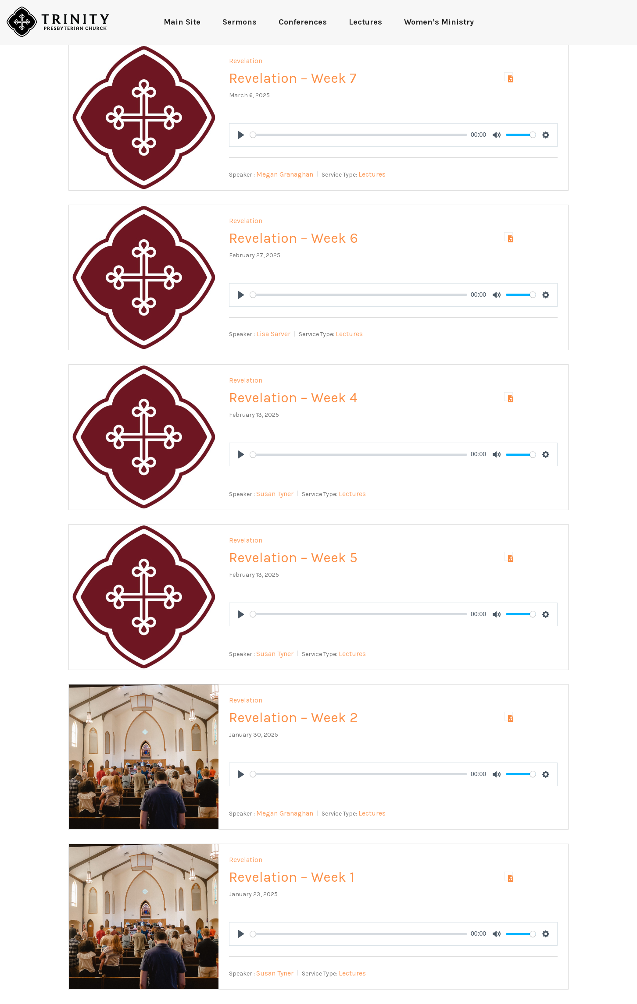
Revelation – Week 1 (291, 877)
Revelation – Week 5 (293, 558)
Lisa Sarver (273, 334)
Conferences (303, 22)
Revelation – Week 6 (293, 238)
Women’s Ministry (439, 22)
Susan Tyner (274, 494)
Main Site (182, 22)
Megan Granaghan (284, 174)
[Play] (241, 135)
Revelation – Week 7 (293, 78)
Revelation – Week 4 (293, 398)
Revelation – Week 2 (293, 718)
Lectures (365, 22)
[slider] (358, 135)
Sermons (239, 22)
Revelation (245, 61)
